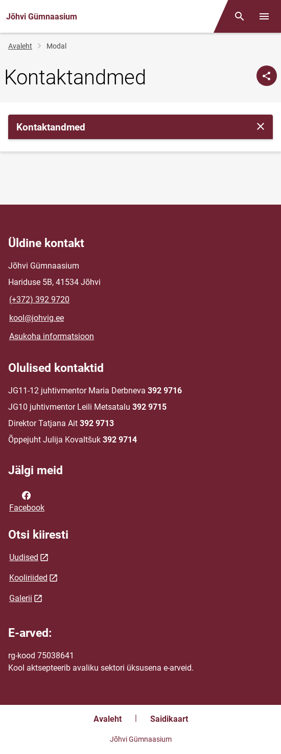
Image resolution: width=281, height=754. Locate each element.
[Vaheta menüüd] (264, 16)
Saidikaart (169, 719)
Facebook (26, 501)
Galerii (20, 598)
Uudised (23, 557)
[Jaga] (266, 75)
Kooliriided (28, 578)
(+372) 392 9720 (39, 299)
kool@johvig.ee (36, 318)
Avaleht (20, 46)
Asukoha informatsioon (51, 336)
